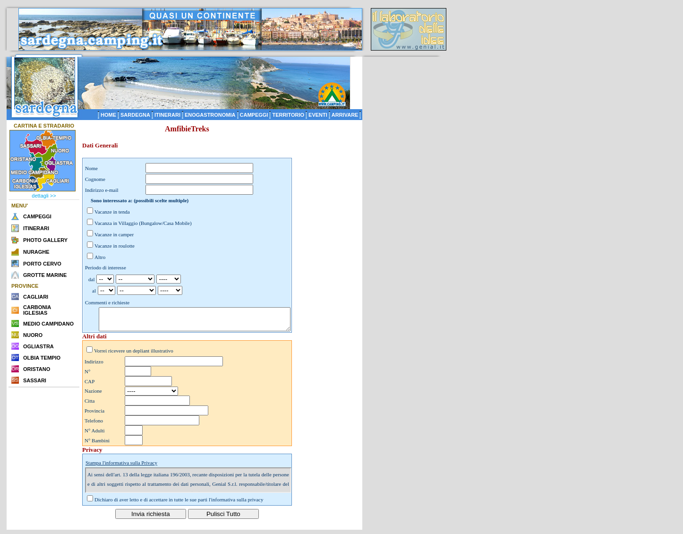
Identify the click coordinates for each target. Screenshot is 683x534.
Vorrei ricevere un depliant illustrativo (133, 355)
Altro (99, 257)
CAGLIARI (35, 297)
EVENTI (317, 115)
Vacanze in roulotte (114, 246)
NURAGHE (36, 252)
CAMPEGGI (254, 115)
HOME (108, 115)
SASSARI (34, 380)
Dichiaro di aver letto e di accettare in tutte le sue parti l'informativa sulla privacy (179, 504)
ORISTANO (36, 369)
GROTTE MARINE (45, 275)
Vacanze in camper (114, 234)
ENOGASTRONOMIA (210, 115)
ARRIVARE (345, 115)
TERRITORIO (288, 115)
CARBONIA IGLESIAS (37, 310)
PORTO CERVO (42, 264)
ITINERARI (167, 115)
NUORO (33, 335)
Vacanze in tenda (112, 212)
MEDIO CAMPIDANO (48, 324)
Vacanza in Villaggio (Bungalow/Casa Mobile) (143, 223)
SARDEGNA (135, 115)
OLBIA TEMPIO (41, 358)
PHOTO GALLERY (45, 240)
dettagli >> (44, 195)
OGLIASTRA (38, 346)
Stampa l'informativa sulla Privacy (121, 467)
